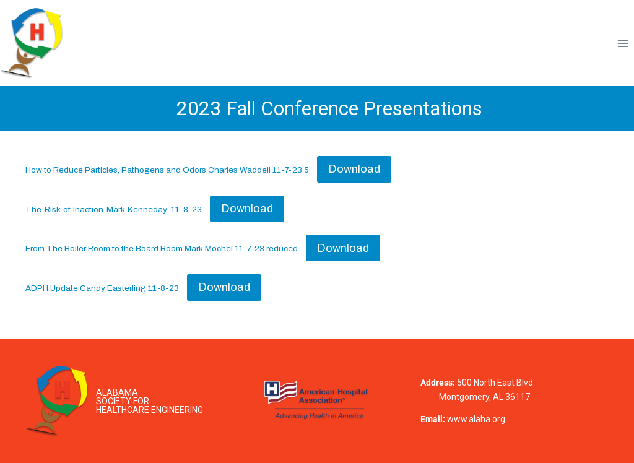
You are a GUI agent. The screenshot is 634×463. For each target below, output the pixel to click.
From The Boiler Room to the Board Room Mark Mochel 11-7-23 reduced (161, 249)
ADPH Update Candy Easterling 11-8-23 (102, 288)
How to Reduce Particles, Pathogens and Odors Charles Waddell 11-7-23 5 (167, 170)
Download (354, 169)
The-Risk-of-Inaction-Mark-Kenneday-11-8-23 (113, 209)
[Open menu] (622, 43)
